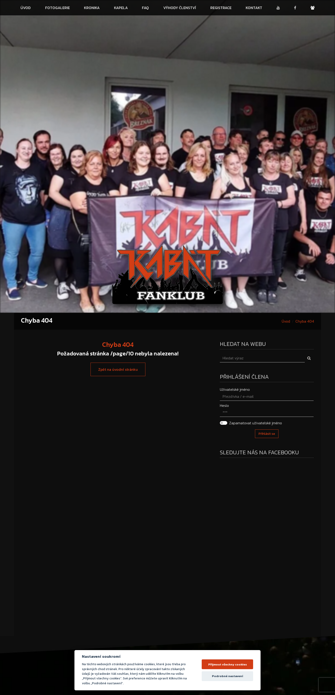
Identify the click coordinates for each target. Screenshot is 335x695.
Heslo (224, 405)
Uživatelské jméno (235, 389)
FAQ (145, 7)
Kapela (121, 7)
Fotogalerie (57, 7)
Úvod (25, 7)
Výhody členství (179, 7)
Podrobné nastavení (227, 676)
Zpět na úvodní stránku (118, 369)
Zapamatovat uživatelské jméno (255, 423)
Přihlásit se (266, 433)
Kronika (92, 7)
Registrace (220, 7)
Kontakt (254, 7)
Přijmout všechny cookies (227, 664)
